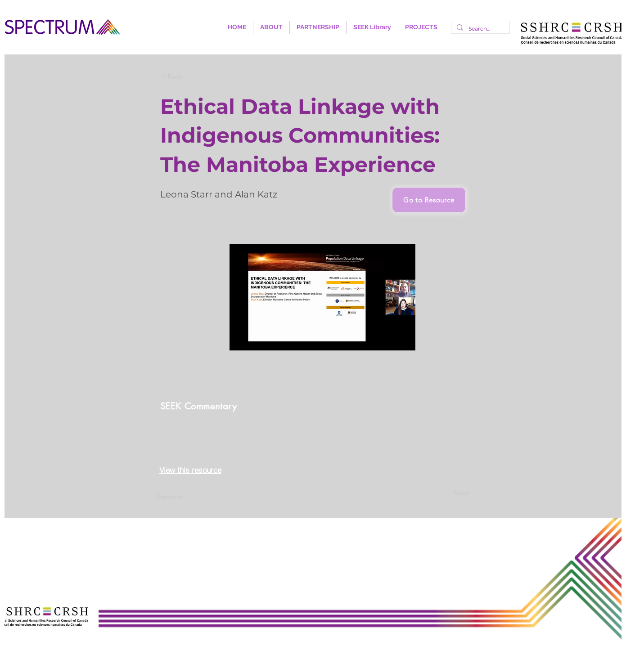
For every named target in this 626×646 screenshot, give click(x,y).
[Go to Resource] (429, 200)
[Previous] (186, 498)
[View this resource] (190, 470)
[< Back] (190, 77)
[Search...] (479, 28)
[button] (271, 27)
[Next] (445, 493)
